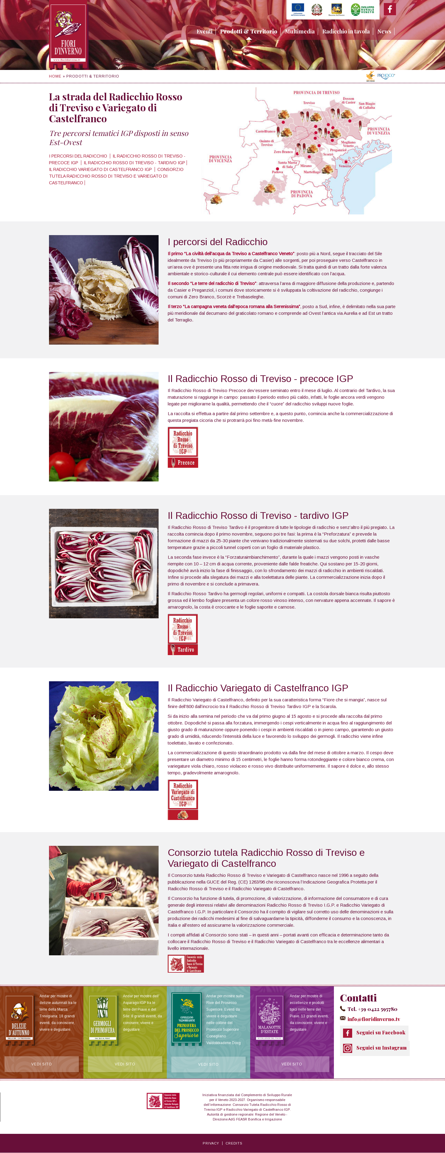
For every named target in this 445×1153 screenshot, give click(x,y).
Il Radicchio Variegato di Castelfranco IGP (101, 169)
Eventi (204, 31)
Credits (234, 1143)
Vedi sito (41, 1064)
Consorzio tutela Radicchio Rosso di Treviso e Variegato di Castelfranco (116, 176)
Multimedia (300, 31)
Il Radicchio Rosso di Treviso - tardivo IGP (134, 162)
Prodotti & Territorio (248, 31)
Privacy (211, 1143)
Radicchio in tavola (346, 31)
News (384, 31)
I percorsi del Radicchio (78, 156)
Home (55, 76)
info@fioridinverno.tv (373, 1019)
